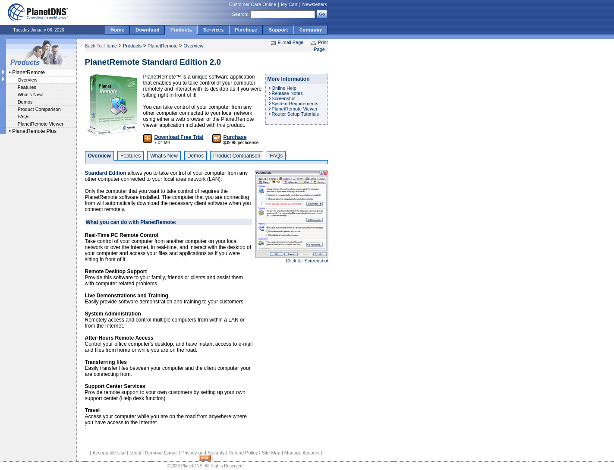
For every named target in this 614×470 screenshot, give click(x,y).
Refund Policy (243, 452)
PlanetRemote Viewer (40, 123)
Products (132, 45)
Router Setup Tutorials (295, 114)
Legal (135, 452)
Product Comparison (39, 109)
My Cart (289, 4)
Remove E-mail (161, 452)
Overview (28, 79)
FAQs (24, 116)
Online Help (284, 88)
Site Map (270, 452)
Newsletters (314, 4)
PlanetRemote (28, 72)
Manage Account (302, 452)
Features (27, 87)
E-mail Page (291, 42)
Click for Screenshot (307, 260)
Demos (25, 101)
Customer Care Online (252, 4)
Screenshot (284, 98)
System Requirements (295, 103)
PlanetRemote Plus (34, 131)
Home (110, 45)
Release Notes (287, 93)
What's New (30, 94)
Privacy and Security (202, 452)
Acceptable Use (109, 452)
